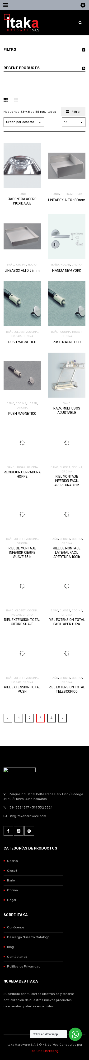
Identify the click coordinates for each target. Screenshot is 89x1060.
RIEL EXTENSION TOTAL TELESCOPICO (67, 689)
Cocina (12, 861)
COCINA (66, 194)
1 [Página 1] (18, 718)
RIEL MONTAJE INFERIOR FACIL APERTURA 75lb (66, 481)
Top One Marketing (44, 1051)
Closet (12, 870)
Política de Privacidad (23, 966)
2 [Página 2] (29, 718)
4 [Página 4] (51, 718)
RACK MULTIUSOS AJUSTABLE (66, 410)
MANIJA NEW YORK (66, 271)
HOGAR (77, 194)
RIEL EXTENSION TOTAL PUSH (22, 689)
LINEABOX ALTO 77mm (22, 271)
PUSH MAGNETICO (22, 342)
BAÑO (22, 194)
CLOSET (20, 331)
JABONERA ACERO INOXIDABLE (22, 201)
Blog (10, 947)
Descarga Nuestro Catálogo (28, 937)
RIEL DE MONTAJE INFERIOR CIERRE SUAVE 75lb (22, 552)
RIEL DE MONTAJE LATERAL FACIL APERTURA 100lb (66, 552)
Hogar (11, 900)
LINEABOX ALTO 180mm (66, 200)
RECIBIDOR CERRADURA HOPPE (22, 474)
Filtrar (76, 111)
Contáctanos (17, 956)
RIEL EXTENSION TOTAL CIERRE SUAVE (22, 622)
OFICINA (77, 264)
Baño (11, 880)
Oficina (12, 890)
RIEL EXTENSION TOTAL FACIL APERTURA (67, 622)
